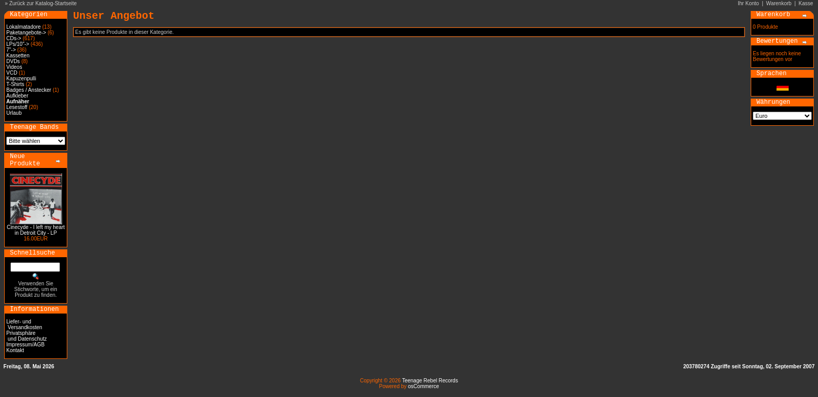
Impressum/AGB (25, 344)
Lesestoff (16, 107)
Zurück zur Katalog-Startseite (43, 3)
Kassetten (17, 55)
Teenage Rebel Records (430, 380)
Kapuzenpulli (21, 78)
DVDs (13, 61)
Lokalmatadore (23, 27)
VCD (11, 73)
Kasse (806, 3)
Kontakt (15, 350)
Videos (14, 67)
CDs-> (13, 38)
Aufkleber (17, 96)
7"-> (11, 50)
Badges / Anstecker (28, 90)
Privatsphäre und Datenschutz (26, 336)
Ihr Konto (748, 3)
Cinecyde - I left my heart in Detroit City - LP (36, 230)
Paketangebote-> (26, 32)
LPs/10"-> (17, 44)
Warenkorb (779, 3)
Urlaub (13, 113)
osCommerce (423, 386)
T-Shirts (15, 84)
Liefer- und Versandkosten (24, 324)
